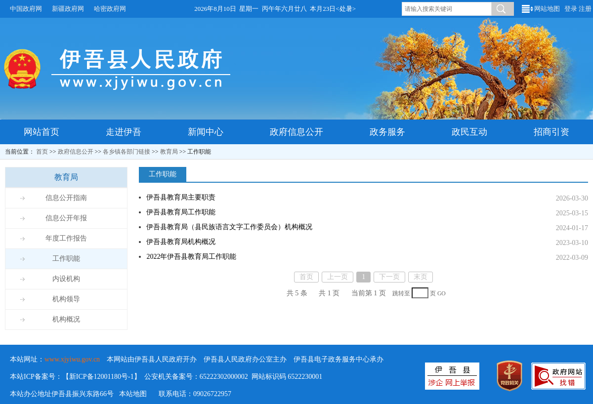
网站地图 (547, 8)
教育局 (169, 151)
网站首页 (41, 132)
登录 (570, 8)
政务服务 (387, 132)
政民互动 (469, 132)
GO (441, 293)
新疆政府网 (68, 8)
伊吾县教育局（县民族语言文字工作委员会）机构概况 (229, 227)
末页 (420, 277)
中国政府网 (26, 8)
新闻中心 (205, 132)
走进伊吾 (123, 132)
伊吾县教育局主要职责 (180, 197)
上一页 (337, 277)
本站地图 (133, 394)
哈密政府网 (110, 8)
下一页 (389, 277)
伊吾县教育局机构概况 (180, 241)
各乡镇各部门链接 (126, 151)
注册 (585, 8)
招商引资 (551, 132)
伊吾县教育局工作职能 (180, 212)
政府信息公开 (296, 132)
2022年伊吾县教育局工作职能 (191, 256)
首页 (42, 151)
